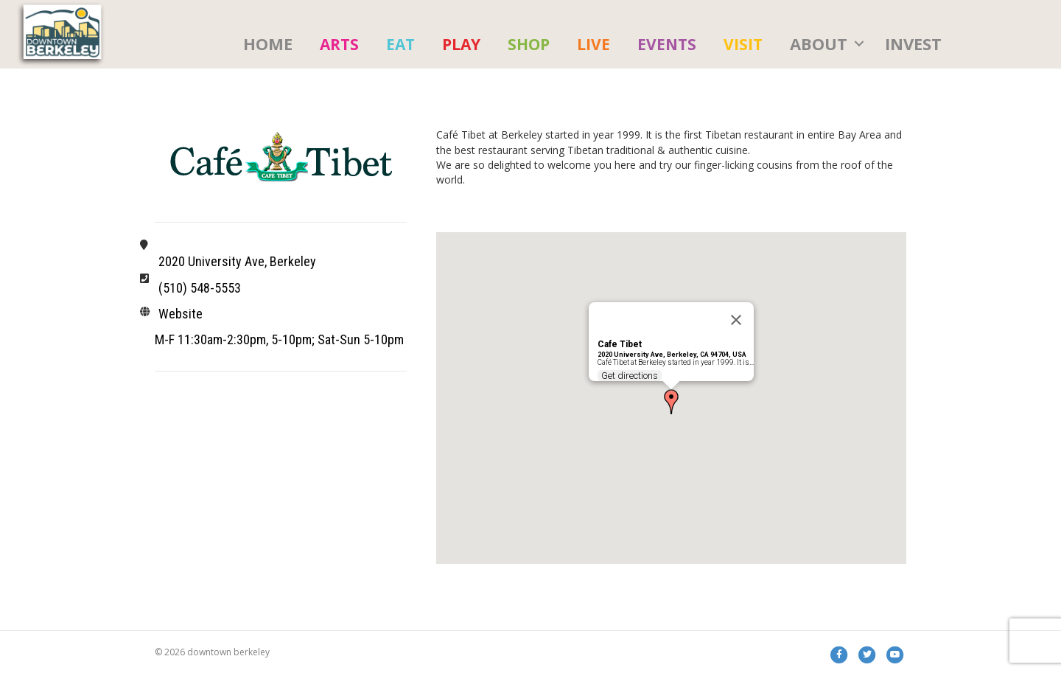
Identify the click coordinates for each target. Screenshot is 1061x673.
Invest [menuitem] (913, 43)
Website (180, 313)
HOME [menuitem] (268, 43)
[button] (859, 43)
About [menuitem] (818, 43)
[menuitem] (339, 43)
